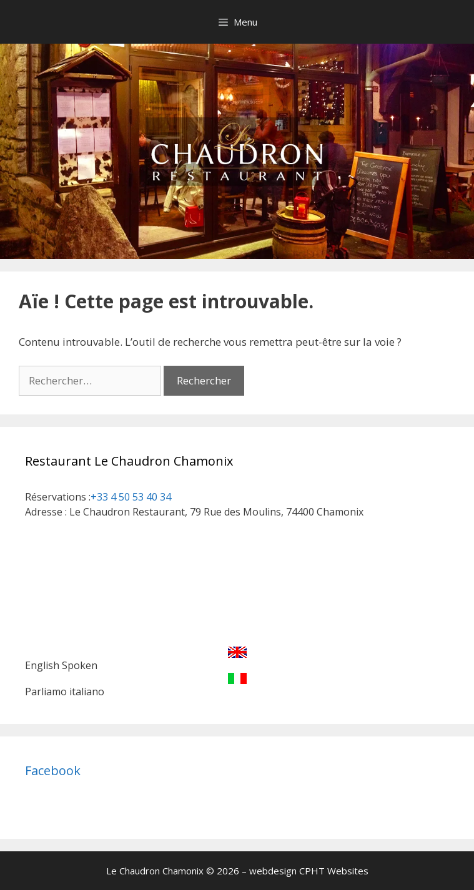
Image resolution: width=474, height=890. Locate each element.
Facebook (53, 770)
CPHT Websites (333, 870)
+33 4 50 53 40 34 (131, 497)
